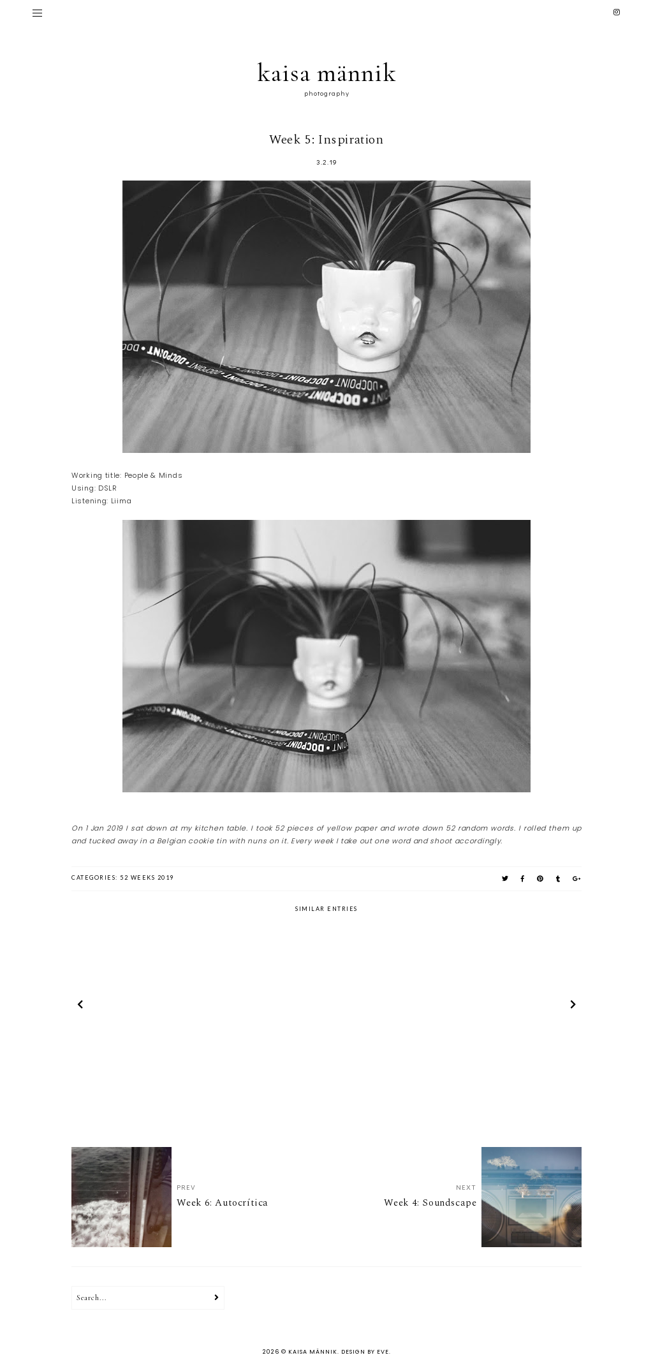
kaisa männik (327, 72)
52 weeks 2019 (147, 877)
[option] (155, 1007)
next (573, 1006)
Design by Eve (365, 1352)
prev (80, 1006)
